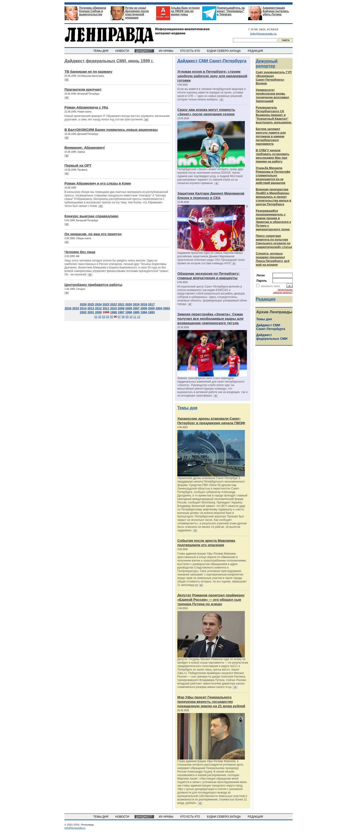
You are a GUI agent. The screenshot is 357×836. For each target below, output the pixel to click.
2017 (151, 304)
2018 (143, 304)
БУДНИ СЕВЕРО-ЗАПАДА (224, 51)
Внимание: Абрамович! (84, 147)
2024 (98, 304)
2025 (91, 304)
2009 (121, 308)
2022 (113, 304)
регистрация (285, 289)
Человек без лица (79, 252)
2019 (136, 304)
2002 (83, 312)
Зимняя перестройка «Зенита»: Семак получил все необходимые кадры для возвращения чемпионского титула (210, 318)
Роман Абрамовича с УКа (86, 107)
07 (119, 316)
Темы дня (187, 408)
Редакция (266, 299)
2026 (83, 304)
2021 (121, 304)
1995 (136, 312)
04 (107, 316)
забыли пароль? (283, 292)
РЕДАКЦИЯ (255, 51)
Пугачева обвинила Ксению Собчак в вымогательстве (92, 11)
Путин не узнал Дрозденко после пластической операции (137, 12)
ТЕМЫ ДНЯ (101, 51)
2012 (98, 308)
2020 (128, 304)
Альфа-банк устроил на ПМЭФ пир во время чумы (185, 11)
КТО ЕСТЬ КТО (190, 51)
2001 (91, 312)
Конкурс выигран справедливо (91, 216)
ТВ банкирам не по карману (88, 71)
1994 (143, 312)
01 (95, 316)
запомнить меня (270, 286)
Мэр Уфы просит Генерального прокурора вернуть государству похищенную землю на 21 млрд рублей (211, 701)
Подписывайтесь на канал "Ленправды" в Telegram (231, 11)
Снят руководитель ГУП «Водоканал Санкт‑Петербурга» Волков (274, 77)
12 (138, 316)
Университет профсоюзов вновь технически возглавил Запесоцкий (272, 95)
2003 (166, 308)
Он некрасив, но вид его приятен (93, 234)
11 (134, 316)
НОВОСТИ (122, 51)
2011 (106, 308)
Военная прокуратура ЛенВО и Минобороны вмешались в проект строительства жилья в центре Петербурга (273, 197)
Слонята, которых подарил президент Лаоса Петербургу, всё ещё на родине (273, 259)
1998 (113, 312)
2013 (91, 308)
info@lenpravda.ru (263, 33)
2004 (159, 308)
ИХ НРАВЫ (166, 51)
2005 (151, 308)
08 (123, 316)
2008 (128, 308)
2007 (136, 308)
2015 (75, 308)
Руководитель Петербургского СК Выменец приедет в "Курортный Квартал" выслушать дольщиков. (274, 115)
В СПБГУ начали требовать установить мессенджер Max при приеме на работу (272, 156)
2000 (98, 312)
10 (130, 316)
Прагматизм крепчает (82, 89)
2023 (106, 304)
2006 (143, 308)
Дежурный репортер (267, 63)
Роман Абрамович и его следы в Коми (97, 183)
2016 (68, 308)
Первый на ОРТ (77, 165)
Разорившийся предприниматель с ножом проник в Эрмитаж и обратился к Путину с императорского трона (273, 220)
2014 (83, 308)
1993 (151, 312)
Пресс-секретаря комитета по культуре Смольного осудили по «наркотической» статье (274, 241)
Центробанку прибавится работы (93, 285)
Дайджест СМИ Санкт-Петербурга (211, 61)
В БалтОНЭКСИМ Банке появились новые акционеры (111, 130)
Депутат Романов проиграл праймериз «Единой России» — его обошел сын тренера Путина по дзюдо (211, 599)
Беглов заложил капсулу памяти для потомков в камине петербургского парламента (271, 136)
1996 (128, 312)
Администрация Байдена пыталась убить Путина (276, 11)
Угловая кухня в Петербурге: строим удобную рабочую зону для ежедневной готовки (212, 75)
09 (126, 316)
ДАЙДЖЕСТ (144, 51)
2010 (113, 308)
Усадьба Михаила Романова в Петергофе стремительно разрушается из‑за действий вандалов (273, 175)
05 (111, 316)
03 (103, 316)
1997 (121, 312)
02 (99, 316)
